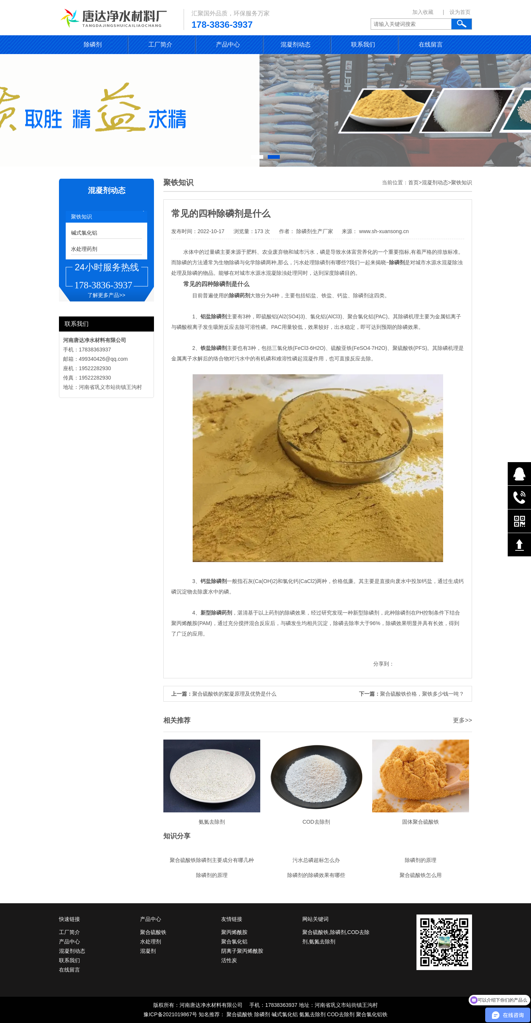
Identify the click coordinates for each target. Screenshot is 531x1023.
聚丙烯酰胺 (234, 932)
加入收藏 (422, 12)
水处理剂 (150, 942)
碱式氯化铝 (84, 233)
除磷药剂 (221, 613)
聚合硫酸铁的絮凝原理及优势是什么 (234, 694)
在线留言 (431, 44)
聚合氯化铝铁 (372, 1014)
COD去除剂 (341, 1014)
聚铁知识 (81, 217)
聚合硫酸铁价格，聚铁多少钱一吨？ (422, 694)
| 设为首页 (457, 12)
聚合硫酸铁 (153, 932)
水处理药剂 (84, 249)
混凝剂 (148, 951)
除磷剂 (93, 44)
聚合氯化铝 (234, 942)
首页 (413, 182)
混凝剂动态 (296, 44)
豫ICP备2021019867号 (170, 1014)
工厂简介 (160, 44)
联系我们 (363, 44)
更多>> (462, 720)
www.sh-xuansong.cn (383, 231)
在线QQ (519, 473)
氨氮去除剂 (312, 1014)
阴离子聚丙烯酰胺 (242, 951)
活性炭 (229, 960)
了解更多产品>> (106, 295)
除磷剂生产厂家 (315, 231)
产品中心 (228, 44)
